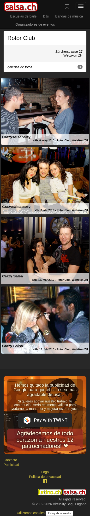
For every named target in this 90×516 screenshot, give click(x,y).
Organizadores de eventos (35, 24)
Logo (45, 472)
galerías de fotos (45, 67)
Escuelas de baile (23, 16)
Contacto (10, 460)
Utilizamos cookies (31, 513)
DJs (46, 16)
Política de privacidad (45, 477)
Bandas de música (69, 16)
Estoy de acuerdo (59, 513)
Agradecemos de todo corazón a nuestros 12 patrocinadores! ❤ (45, 439)
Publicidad (11, 465)
